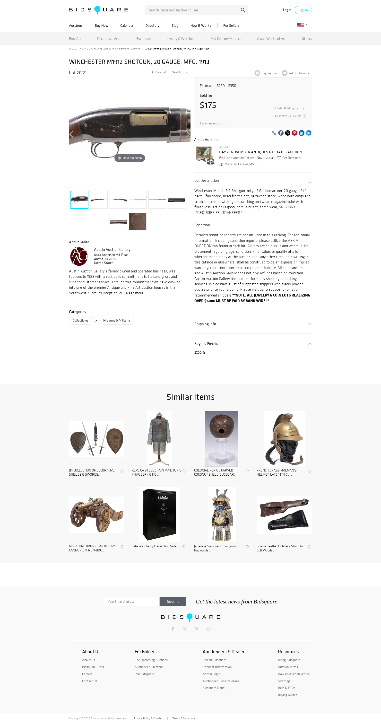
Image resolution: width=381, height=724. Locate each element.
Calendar (126, 25)
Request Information (217, 667)
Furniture (143, 38)
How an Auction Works (294, 674)
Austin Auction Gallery (112, 249)
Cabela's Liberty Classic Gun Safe (154, 546)
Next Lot (179, 72)
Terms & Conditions (184, 718)
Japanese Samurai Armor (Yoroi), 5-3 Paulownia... (218, 548)
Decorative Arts (109, 38)
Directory (152, 25)
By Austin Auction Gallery (236, 158)
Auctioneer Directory (149, 667)
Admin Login (211, 674)
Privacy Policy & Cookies (148, 718)
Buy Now (101, 25)
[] (289, 108)
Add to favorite (299, 73)
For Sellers (231, 25)
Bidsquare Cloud (214, 688)
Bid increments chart (212, 123)
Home (72, 49)
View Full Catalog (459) (237, 164)
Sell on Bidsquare (214, 660)
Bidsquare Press (93, 667)
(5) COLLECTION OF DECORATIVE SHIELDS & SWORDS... (92, 473)
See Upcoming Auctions (151, 660)
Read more (134, 292)
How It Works (200, 25)
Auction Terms (288, 667)
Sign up (303, 10)
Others (307, 38)
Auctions (76, 25)
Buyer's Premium (208, 343)
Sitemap (284, 681)
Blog (175, 25)
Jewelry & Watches (180, 38)
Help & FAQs (286, 688)
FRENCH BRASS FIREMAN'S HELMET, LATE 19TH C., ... (277, 473)
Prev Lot (158, 72)
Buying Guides (287, 695)
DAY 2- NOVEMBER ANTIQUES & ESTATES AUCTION (110, 49)
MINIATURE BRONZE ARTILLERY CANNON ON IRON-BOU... (92, 548)
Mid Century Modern (225, 38)
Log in (287, 10)
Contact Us (89, 681)
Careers (87, 674)
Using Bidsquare (289, 660)
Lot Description (206, 180)
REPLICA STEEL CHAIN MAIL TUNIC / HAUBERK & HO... (156, 473)
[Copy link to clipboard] (274, 133)
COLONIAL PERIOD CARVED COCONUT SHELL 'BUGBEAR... (215, 473)
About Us (88, 660)
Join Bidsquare (144, 674)
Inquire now (269, 73)
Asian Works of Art (271, 38)
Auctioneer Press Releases (221, 681)
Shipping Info (205, 324)
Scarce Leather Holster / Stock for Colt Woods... (280, 548)
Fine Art (75, 38)
